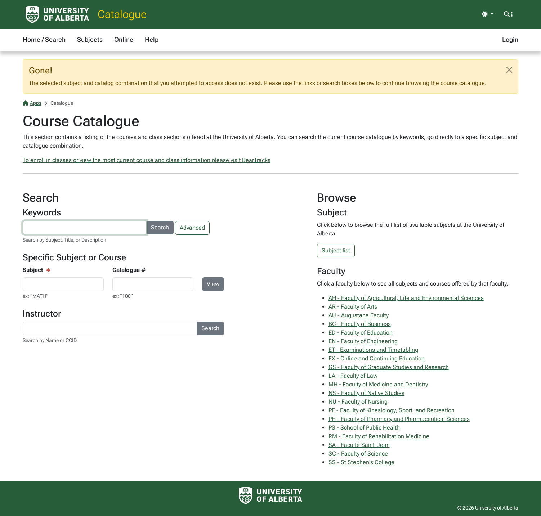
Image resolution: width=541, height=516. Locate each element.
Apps (32, 103)
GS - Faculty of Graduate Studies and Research (388, 367)
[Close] (509, 70)
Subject (33, 269)
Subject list (336, 250)
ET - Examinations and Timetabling (373, 349)
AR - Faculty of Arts (352, 306)
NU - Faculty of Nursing (358, 401)
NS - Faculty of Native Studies (366, 393)
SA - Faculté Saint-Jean (359, 444)
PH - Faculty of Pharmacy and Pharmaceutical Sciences (399, 419)
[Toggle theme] (487, 14)
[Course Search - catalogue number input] (152, 284)
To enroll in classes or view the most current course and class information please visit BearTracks (146, 160)
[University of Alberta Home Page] (57, 14)
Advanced (192, 227)
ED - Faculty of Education (360, 332)
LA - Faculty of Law (352, 375)
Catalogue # (129, 269)
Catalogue (122, 14)
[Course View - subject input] (63, 284)
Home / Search (44, 39)
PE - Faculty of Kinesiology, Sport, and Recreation (391, 410)
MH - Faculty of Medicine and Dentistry (378, 384)
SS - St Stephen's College (361, 462)
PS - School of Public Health (364, 427)
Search (160, 227)
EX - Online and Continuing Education (376, 358)
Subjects (90, 39)
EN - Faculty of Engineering (363, 341)
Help (151, 39)
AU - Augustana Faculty (358, 315)
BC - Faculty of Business (359, 323)
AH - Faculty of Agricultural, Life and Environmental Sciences (406, 298)
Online (123, 39)
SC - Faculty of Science (358, 453)
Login (510, 39)
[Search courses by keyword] (85, 227)
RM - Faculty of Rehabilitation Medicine (378, 436)
